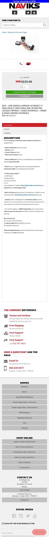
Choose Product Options (24, 92)
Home (4, 32)
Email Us (13, 360)
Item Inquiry (24, 96)
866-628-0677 (16, 367)
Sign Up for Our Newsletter (19, 523)
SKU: (4, 115)
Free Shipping (16, 325)
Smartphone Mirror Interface (31, 185)
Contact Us (24, 500)
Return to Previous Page (17, 32)
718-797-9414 (18, 343)
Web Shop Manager (39, 536)
